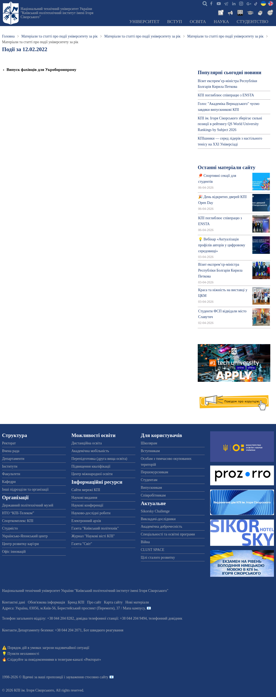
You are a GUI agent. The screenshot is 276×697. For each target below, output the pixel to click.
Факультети (11, 474)
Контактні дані (13, 602)
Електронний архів (86, 521)
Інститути (9, 466)
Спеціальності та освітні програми (168, 534)
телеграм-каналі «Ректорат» (79, 659)
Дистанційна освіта (86, 443)
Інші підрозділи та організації (25, 489)
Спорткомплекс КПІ (17, 521)
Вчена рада (10, 451)
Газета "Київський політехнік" (95, 528)
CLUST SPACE (152, 550)
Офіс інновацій (14, 551)
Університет (144, 21)
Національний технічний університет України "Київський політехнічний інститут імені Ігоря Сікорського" (57, 13)
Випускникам (151, 488)
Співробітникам (153, 495)
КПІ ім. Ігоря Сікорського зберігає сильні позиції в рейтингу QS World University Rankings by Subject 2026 (230, 124)
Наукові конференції (87, 505)
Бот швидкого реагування (103, 630)
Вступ (174, 21)
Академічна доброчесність (161, 526)
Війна (145, 542)
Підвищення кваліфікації (90, 466)
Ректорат (9, 443)
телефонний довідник (165, 618)
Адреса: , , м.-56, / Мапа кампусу (73, 608)
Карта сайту (113, 602)
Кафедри (9, 482)
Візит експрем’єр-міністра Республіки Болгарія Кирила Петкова (220, 270)
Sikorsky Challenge (155, 511)
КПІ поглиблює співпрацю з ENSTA (226, 95)
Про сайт (94, 602)
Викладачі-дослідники (158, 519)
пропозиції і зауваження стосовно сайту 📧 (80, 677)
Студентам (149, 480)
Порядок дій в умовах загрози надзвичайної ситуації (48, 648)
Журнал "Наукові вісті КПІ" (93, 536)
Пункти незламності (23, 654)
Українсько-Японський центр (25, 536)
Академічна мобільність (90, 451)
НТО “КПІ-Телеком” (18, 513)
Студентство (252, 21)
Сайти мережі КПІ (85, 490)
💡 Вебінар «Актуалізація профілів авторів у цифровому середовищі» (221, 245)
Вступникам (150, 451)
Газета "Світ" (81, 544)
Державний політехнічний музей (27, 505)
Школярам (149, 443)
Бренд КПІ (76, 602)
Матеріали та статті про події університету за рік (59, 36)
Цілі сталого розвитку (158, 557)
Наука (221, 21)
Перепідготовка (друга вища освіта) (99, 459)
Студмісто (10, 528)
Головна (8, 36)
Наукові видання (84, 497)
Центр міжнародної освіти (92, 474)
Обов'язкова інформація (46, 602)
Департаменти (13, 459)
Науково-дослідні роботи (90, 513)
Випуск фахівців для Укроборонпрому (41, 69)
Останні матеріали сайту (226, 167)
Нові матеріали (137, 602)
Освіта (198, 21)
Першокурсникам (154, 472)
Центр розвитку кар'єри (20, 544)
